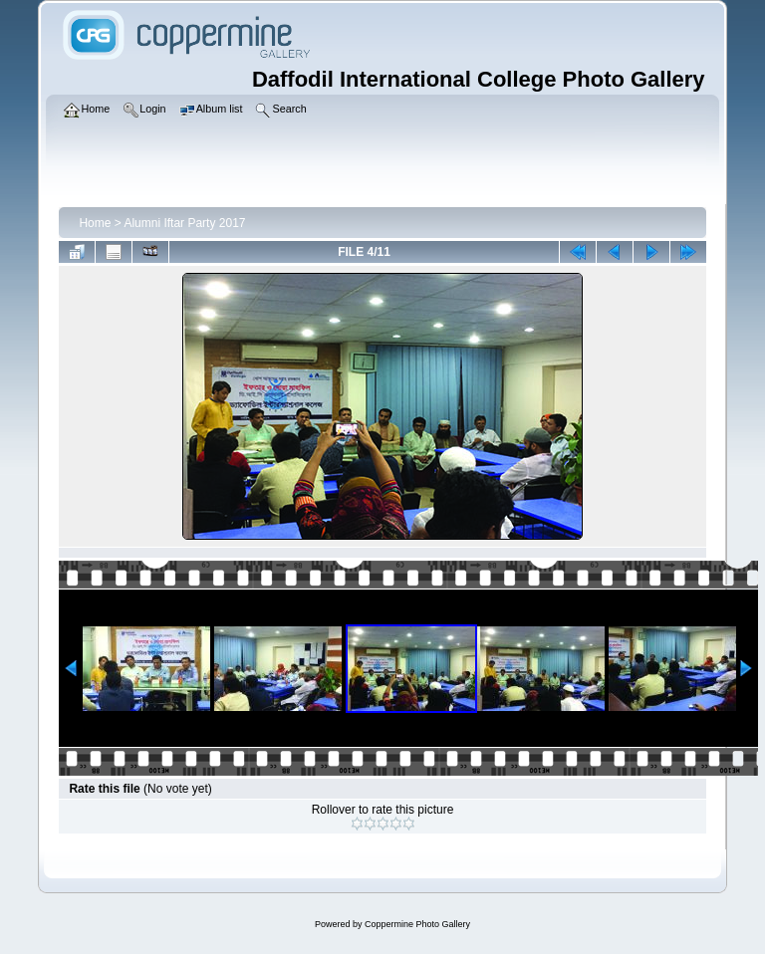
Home (95, 223)
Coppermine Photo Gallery (417, 924)
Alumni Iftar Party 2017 (184, 223)
